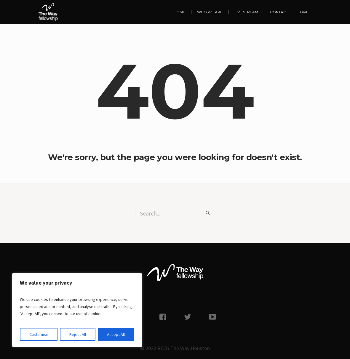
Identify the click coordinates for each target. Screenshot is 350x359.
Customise (38, 334)
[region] (77, 310)
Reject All (77, 334)
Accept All (116, 334)
